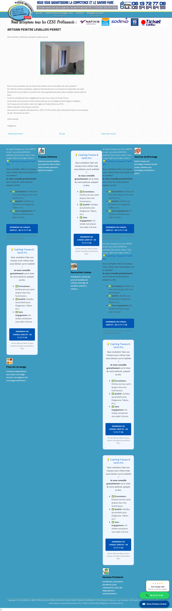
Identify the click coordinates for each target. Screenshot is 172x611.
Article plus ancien (108, 133)
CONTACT (80, 13)
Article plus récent (15, 133)
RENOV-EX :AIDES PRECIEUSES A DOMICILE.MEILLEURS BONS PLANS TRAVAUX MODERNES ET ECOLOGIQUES (65, 600)
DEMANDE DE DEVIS (95, 14)
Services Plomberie (113, 577)
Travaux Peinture (47, 157)
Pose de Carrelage (16, 367)
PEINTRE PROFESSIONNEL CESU (59, 14)
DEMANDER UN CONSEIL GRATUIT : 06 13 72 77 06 (20, 228)
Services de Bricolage (145, 157)
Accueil (62, 133)
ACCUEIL (39, 13)
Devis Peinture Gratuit (154, 604)
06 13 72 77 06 (154, 595)
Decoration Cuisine (81, 272)
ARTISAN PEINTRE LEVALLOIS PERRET (34, 29)
